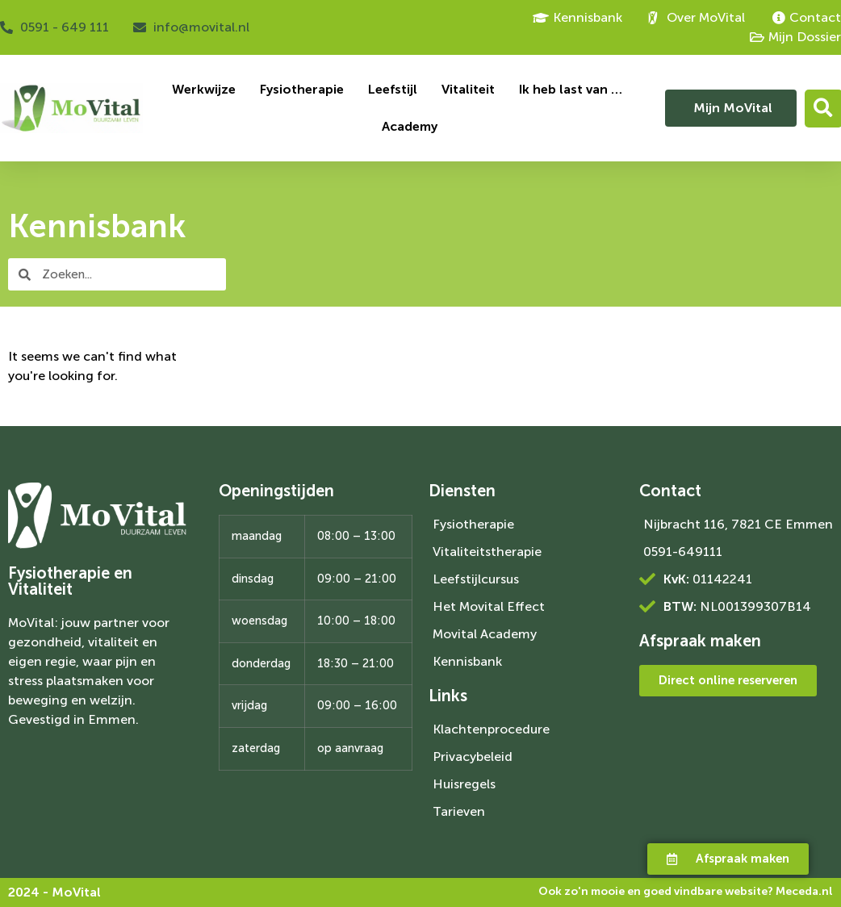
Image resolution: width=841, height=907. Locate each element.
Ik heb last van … (570, 89)
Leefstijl (392, 89)
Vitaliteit (468, 89)
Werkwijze (204, 89)
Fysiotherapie (302, 89)
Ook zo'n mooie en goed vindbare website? (685, 891)
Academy (409, 126)
